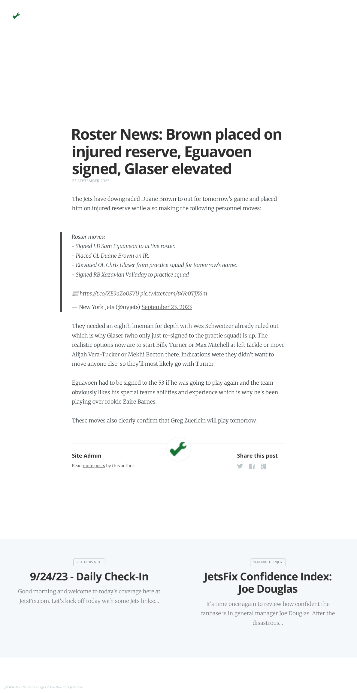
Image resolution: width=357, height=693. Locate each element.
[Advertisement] (178, 83)
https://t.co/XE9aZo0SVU (109, 293)
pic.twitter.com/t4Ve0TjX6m (174, 293)
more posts (94, 465)
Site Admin (86, 455)
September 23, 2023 (166, 307)
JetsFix (10, 687)
